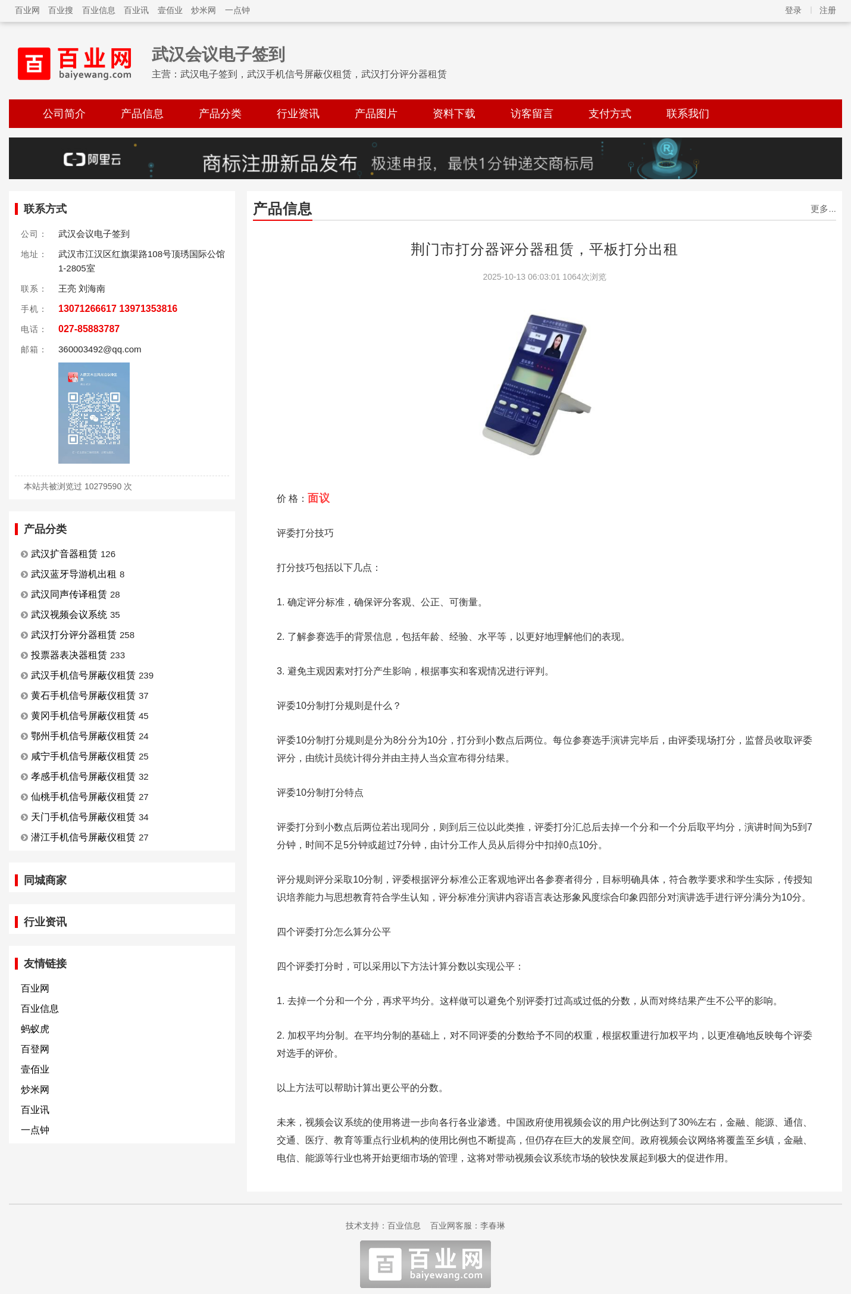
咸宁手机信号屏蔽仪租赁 (83, 756)
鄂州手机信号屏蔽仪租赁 (83, 736)
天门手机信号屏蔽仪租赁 (83, 817)
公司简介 (64, 114)
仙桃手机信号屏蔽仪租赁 (83, 797)
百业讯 (136, 10)
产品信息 (142, 114)
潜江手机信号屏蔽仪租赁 (83, 837)
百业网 (27, 10)
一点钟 (237, 10)
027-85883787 (89, 329)
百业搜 (60, 10)
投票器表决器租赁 (69, 655)
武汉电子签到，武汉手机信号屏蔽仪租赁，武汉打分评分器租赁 (313, 74)
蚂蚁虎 (35, 1029)
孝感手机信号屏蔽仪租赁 (83, 776)
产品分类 (220, 114)
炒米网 (203, 10)
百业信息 (98, 10)
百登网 (35, 1049)
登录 (793, 10)
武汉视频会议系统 (69, 615)
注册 (827, 10)
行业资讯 (298, 114)
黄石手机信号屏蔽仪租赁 (83, 695)
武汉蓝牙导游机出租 (74, 574)
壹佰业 (170, 10)
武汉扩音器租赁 (64, 554)
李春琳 (492, 1225)
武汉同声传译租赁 (69, 594)
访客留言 (532, 114)
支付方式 (610, 114)
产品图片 (376, 114)
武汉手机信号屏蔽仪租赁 (83, 675)
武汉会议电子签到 (218, 54)
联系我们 (688, 114)
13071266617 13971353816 (117, 309)
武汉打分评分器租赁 (74, 635)
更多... (823, 209)
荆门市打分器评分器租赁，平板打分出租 (544, 249)
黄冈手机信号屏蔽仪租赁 (83, 716)
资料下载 (454, 114)
